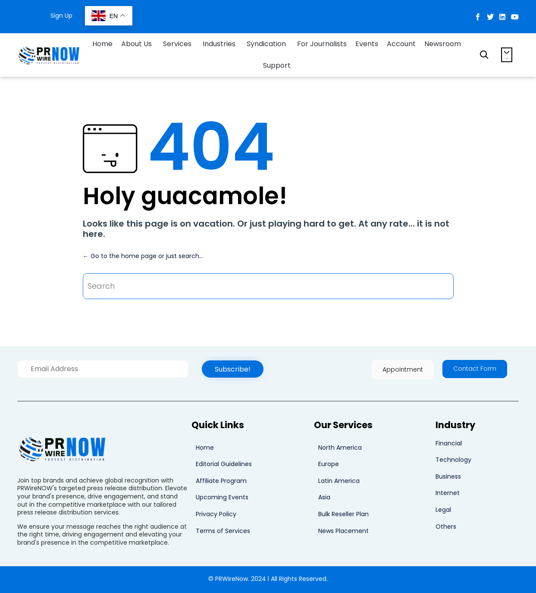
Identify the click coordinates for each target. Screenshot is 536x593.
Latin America (339, 480)
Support (277, 65)
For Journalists (322, 44)
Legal (443, 509)
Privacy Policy (216, 514)
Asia (324, 497)
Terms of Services (223, 531)
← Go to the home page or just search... (143, 256)
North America (340, 447)
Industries (219, 44)
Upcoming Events (222, 497)
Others (446, 526)
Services (177, 44)
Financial (449, 443)
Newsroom (442, 44)
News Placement (343, 531)
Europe (328, 464)
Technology (453, 459)
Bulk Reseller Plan (343, 514)
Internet (448, 493)
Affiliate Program (221, 480)
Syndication (266, 44)
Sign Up (61, 15)
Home (102, 44)
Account (401, 44)
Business (448, 476)
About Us (136, 44)
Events (366, 44)
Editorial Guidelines (224, 464)
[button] (232, 369)
